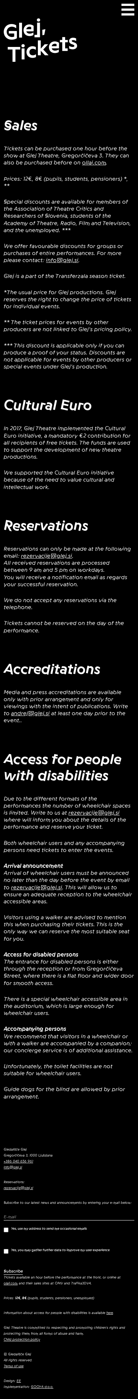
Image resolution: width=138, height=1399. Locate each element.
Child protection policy (22, 1339)
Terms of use (14, 1366)
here (109, 1313)
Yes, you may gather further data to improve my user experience (57, 1251)
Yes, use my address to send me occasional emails (45, 1229)
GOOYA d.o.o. (42, 1387)
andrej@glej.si (30, 713)
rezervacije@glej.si (46, 556)
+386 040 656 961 (18, 1161)
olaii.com (11, 1283)
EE (19, 1381)
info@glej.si (62, 260)
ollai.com (94, 163)
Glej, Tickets (40, 40)
